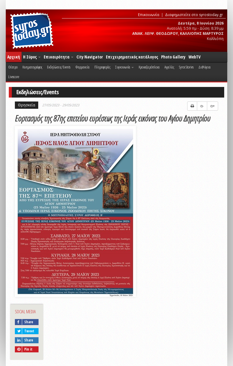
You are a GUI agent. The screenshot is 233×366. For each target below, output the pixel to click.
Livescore (13, 76)
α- (202, 105)
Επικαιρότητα (58, 57)
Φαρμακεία (82, 67)
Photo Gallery (173, 57)
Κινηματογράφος (32, 67)
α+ (212, 105)
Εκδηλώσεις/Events (58, 67)
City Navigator (89, 57)
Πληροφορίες (102, 67)
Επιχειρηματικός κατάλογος (132, 57)
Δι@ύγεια (204, 67)
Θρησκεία (26, 105)
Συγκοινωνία (124, 67)
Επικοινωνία (148, 14)
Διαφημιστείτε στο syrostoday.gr (194, 14)
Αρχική (13, 57)
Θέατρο (13, 67)
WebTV (194, 57)
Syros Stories (186, 67)
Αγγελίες (169, 67)
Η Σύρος (32, 57)
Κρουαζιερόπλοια (149, 67)
